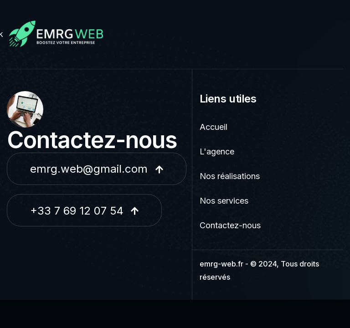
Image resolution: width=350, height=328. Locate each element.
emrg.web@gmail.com (96, 168)
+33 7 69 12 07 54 (84, 210)
